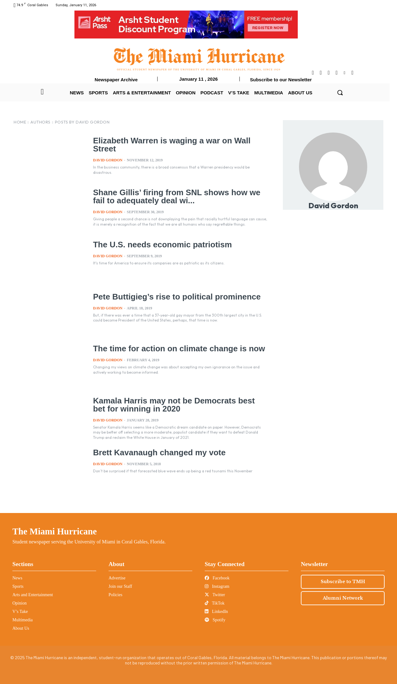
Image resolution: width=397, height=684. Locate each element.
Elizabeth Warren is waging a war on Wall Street (169, 144)
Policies (115, 594)
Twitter (215, 594)
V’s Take (20, 611)
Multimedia (22, 620)
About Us (20, 628)
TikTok (215, 603)
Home (20, 121)
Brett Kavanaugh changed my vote (157, 452)
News (17, 578)
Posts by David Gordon (82, 121)
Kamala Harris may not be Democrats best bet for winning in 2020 (177, 404)
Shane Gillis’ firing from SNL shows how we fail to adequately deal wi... (180, 196)
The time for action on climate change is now (175, 348)
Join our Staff (120, 586)
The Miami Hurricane (54, 531)
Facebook (217, 578)
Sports (18, 586)
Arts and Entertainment (32, 594)
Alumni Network (343, 598)
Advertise (117, 578)
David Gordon (108, 159)
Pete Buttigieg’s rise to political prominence (173, 296)
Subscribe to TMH (343, 581)
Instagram (217, 586)
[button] (340, 92)
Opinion (19, 603)
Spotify (215, 620)
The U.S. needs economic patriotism (160, 244)
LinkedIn (216, 611)
